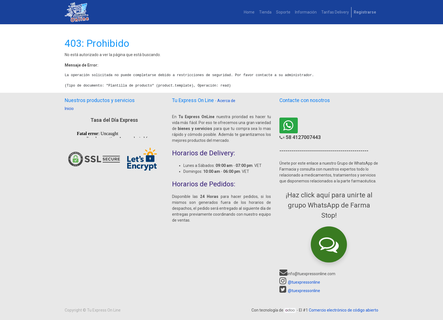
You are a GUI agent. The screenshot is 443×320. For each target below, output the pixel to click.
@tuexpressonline (304, 282)
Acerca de (226, 100)
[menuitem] (249, 12)
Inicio (69, 108)
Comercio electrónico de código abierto (343, 310)
